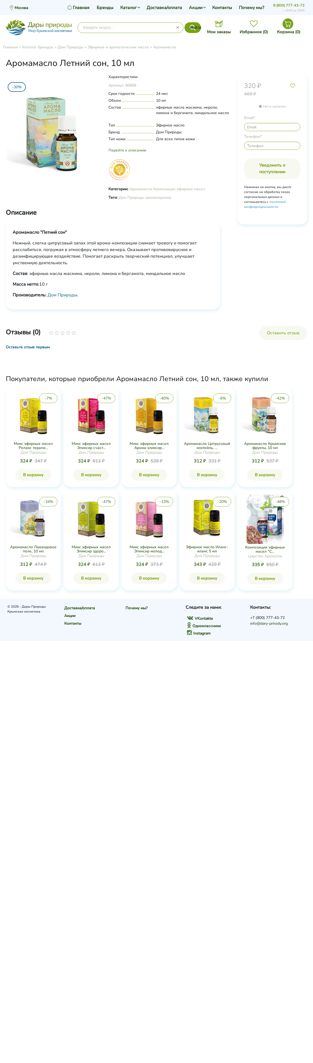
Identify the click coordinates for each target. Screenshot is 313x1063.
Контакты (222, 8)
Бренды (105, 8)
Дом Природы (70, 47)
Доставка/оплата (164, 8)
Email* (249, 117)
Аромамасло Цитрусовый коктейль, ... (207, 445)
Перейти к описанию (127, 150)
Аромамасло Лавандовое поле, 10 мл (33, 549)
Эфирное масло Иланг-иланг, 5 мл (207, 549)
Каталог (128, 8)
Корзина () (288, 32)
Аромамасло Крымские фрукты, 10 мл (265, 445)
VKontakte (200, 618)
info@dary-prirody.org (269, 623)
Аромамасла (164, 47)
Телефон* (253, 136)
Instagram (199, 633)
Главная (10, 47)
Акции (195, 8)
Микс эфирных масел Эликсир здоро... (91, 549)
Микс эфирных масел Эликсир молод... (149, 549)
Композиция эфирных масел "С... (265, 549)
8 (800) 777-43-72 (288, 5)
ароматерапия (158, 197)
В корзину (33, 475)
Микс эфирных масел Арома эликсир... (149, 445)
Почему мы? (251, 8)
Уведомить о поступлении (272, 168)
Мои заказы (219, 32)
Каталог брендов (37, 47)
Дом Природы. (63, 295)
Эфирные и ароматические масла (118, 47)
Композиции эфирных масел (179, 189)
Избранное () (254, 32)
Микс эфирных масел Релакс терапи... (33, 445)
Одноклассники (204, 626)
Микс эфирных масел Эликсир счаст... (91, 445)
